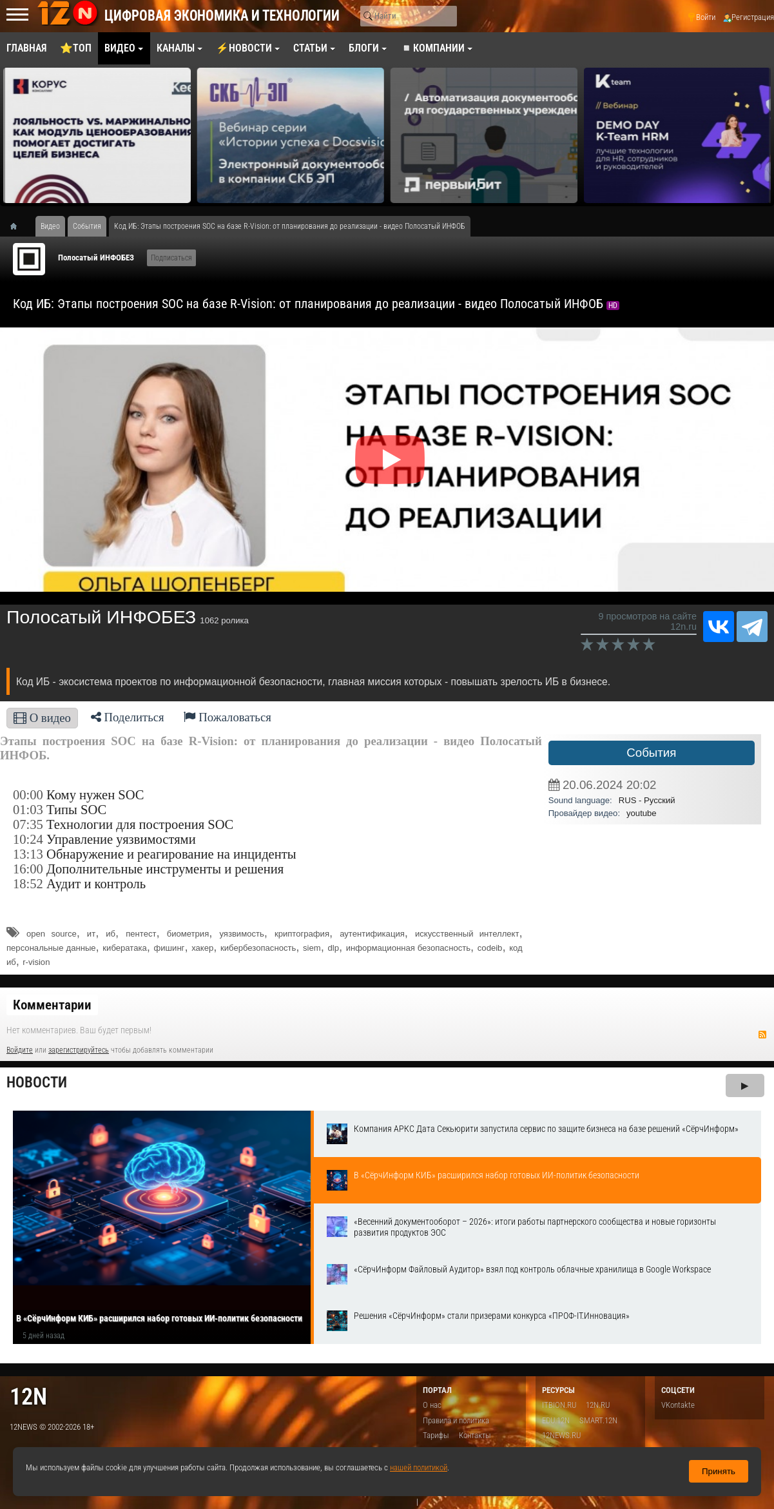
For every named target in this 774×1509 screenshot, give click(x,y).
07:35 (28, 824)
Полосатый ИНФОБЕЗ (96, 257)
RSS (762, 1034)
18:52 (28, 884)
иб (110, 934)
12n (28, 1396)
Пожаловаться (227, 717)
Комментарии (52, 1005)
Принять (718, 1471)
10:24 (28, 839)
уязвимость (241, 934)
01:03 (28, 810)
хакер (202, 948)
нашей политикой (418, 1467)
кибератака (124, 948)
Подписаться (171, 257)
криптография (302, 934)
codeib (490, 948)
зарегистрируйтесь (78, 1050)
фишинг (168, 948)
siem (312, 948)
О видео (42, 718)
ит (91, 934)
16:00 (28, 869)
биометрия (188, 934)
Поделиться (127, 717)
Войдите (19, 1050)
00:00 (28, 795)
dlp (332, 948)
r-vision (36, 962)
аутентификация (372, 934)
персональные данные (51, 948)
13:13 (28, 854)
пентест (141, 934)
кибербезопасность (258, 948)
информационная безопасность (408, 948)
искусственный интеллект (467, 934)
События (651, 752)
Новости (36, 1082)
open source (51, 934)
